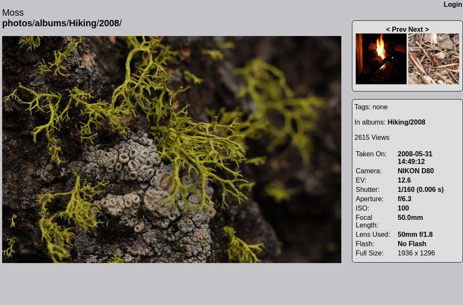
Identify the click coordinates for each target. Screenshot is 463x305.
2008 (109, 23)
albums (51, 23)
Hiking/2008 (406, 122)
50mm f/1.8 (415, 234)
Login (452, 4)
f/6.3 (404, 198)
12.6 (404, 180)
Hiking (83, 23)
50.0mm (410, 217)
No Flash (412, 243)
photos (17, 23)
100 (403, 208)
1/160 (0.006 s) (421, 189)
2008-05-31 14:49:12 (415, 157)
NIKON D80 (416, 171)
